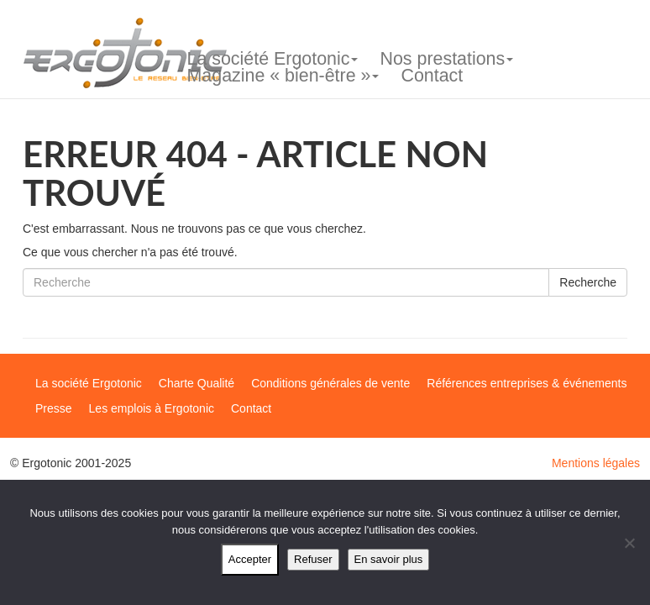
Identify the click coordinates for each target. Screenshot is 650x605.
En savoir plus (388, 559)
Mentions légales (596, 463)
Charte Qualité (196, 383)
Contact (432, 75)
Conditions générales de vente (330, 383)
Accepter (249, 559)
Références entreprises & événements (526, 383)
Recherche (587, 282)
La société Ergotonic (273, 58)
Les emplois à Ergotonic (151, 408)
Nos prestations (446, 58)
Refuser (313, 559)
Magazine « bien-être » (283, 75)
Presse (53, 408)
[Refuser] (629, 542)
